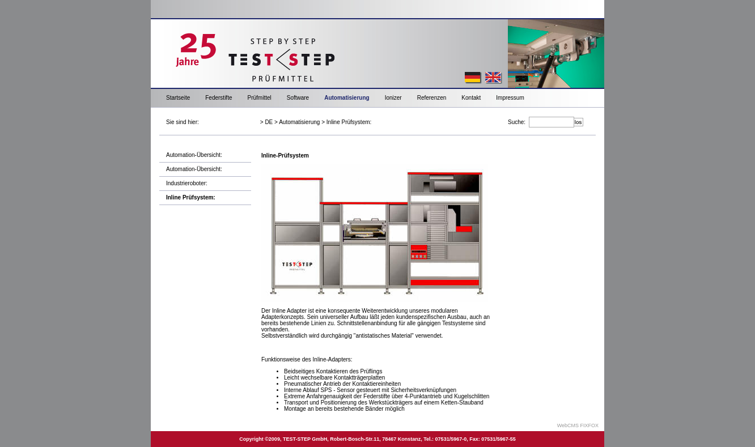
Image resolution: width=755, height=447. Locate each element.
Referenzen (432, 98)
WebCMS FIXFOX (578, 425)
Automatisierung (346, 98)
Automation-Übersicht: (194, 155)
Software (298, 98)
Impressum (510, 98)
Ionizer (393, 98)
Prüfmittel (259, 98)
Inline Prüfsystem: (348, 122)
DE (269, 122)
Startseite (178, 98)
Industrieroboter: (186, 183)
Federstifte (218, 98)
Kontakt (471, 98)
